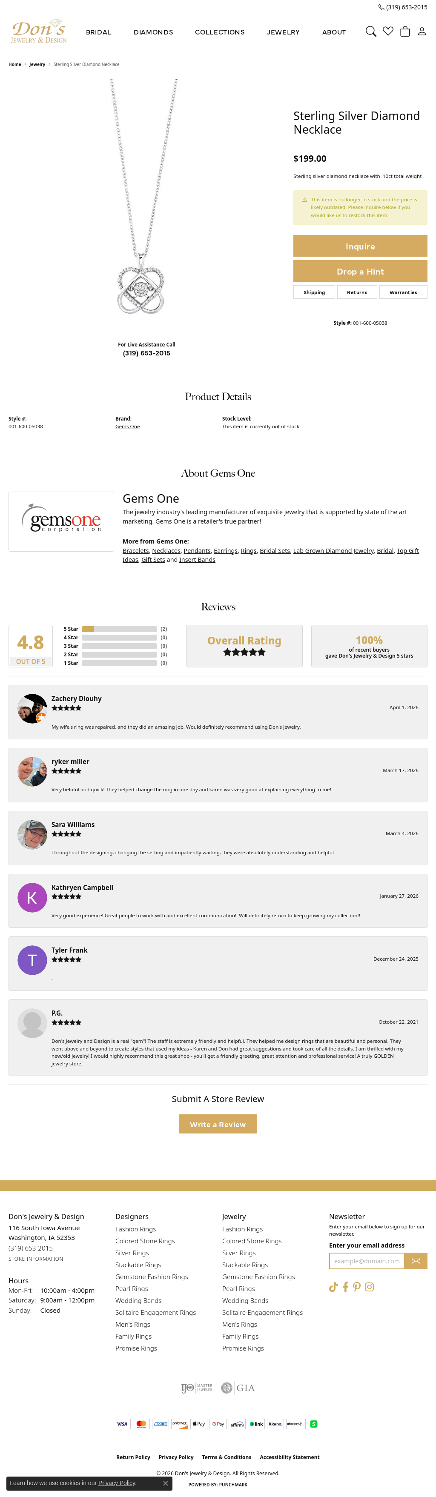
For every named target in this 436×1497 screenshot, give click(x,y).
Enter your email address (366, 1245)
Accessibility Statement (289, 1457)
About (334, 31)
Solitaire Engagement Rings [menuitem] (155, 1312)
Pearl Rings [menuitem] (131, 1288)
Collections (219, 31)
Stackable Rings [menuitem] (138, 1264)
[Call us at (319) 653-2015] (31, 1248)
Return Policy (133, 1457)
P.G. (57, 1013)
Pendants (197, 551)
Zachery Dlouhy (77, 698)
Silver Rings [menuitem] (132, 1252)
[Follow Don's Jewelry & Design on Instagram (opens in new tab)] (369, 1287)
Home (15, 64)
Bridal (99, 31)
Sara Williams (73, 824)
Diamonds (153, 31)
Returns (357, 292)
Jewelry (283, 31)
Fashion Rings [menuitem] (135, 1229)
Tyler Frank (70, 950)
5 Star (71, 629)
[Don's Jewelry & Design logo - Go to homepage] (38, 31)
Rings (249, 551)
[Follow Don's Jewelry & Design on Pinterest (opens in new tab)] (357, 1287)
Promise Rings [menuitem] (136, 1348)
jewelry (37, 64)
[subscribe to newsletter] (415, 1261)
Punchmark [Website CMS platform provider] (233, 1485)
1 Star (71, 663)
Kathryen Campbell (82, 887)
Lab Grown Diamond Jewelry (333, 551)
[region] (147, 206)
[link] (403, 7)
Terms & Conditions (227, 1457)
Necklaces (166, 551)
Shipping (314, 292)
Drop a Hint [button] (360, 271)
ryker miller (70, 761)
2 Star (71, 654)
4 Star (71, 637)
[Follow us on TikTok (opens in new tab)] (333, 1287)
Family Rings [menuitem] (133, 1336)
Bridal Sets (275, 551)
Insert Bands (197, 559)
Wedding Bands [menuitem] (138, 1300)
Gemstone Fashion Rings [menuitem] (151, 1276)
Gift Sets (153, 559)
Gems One (127, 426)
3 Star (71, 646)
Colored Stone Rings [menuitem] (145, 1241)
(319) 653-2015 (147, 352)
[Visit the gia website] (238, 1388)
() (164, 629)
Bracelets (136, 551)
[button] (371, 31)
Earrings (226, 551)
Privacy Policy (176, 1457)
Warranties (404, 292)
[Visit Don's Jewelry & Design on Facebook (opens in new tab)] (345, 1287)
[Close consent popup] (165, 1483)
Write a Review (218, 1124)
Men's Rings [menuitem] (132, 1324)
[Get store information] (36, 1259)
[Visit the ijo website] (197, 1388)
